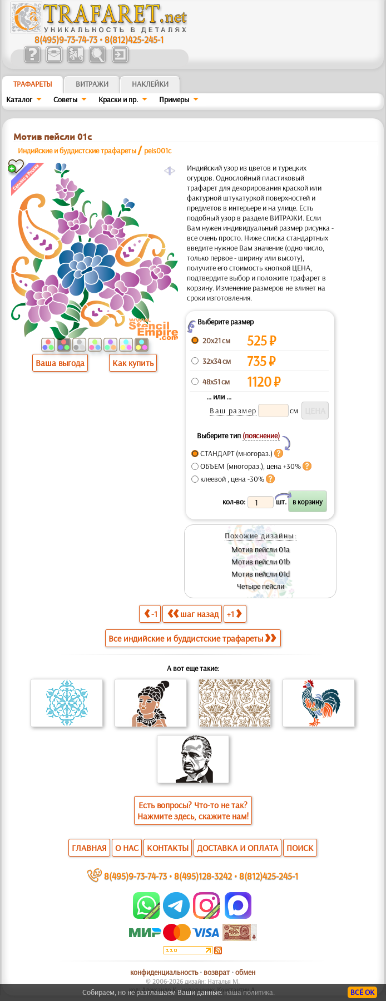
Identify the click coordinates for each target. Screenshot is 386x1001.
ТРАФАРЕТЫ (32, 84)
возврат (217, 972)
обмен (245, 972)
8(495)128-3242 (203, 876)
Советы (65, 99)
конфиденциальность (164, 972)
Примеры (174, 99)
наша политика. (249, 992)
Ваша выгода (60, 362)
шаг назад (193, 613)
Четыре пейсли (260, 586)
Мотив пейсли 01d (260, 574)
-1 (150, 613)
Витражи (92, 84)
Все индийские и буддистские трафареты (192, 638)
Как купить (133, 362)
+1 (234, 613)
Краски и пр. (118, 99)
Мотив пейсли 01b (260, 562)
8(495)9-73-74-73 (65, 39)
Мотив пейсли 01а (260, 549)
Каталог (19, 99)
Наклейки (150, 84)
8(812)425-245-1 (134, 39)
